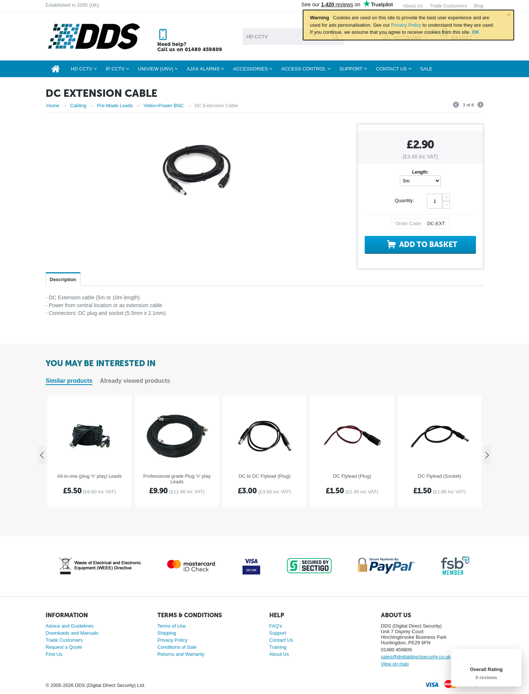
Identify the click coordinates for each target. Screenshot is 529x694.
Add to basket (428, 244)
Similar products (69, 381)
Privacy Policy (406, 25)
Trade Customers (64, 640)
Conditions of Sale (177, 647)
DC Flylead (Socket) (439, 476)
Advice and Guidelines (69, 626)
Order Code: (408, 223)
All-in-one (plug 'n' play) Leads (89, 476)
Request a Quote (64, 647)
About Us (279, 654)
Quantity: (404, 200)
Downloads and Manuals (72, 633)
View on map (395, 664)
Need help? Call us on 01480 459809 (189, 47)
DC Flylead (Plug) (352, 476)
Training (277, 647)
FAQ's (275, 626)
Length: (420, 172)
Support (277, 633)
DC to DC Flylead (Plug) (264, 476)
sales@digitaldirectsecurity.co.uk (416, 657)
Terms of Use (171, 626)
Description (63, 279)
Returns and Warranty (180, 654)
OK (475, 32)
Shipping (166, 633)
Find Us (54, 654)
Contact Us (281, 640)
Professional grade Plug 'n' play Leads (176, 478)
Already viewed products (135, 381)
